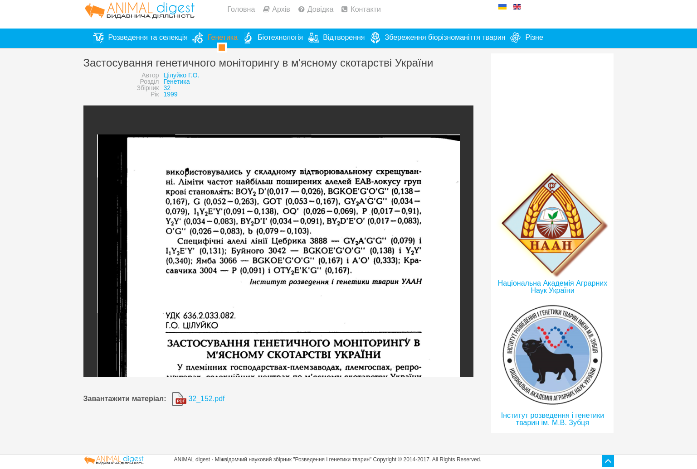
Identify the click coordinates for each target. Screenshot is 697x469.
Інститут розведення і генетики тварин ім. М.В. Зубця (552, 419)
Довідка (320, 9)
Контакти (366, 9)
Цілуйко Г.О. (181, 75)
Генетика (176, 81)
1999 (170, 94)
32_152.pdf (198, 398)
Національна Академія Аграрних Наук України (552, 286)
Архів (281, 9)
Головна (241, 9)
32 (167, 87)
